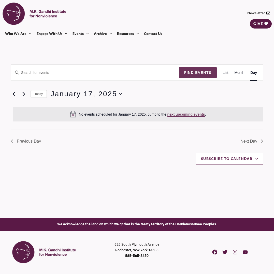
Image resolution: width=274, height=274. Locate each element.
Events (81, 33)
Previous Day (26, 141)
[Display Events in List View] (225, 73)
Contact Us (153, 33)
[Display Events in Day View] (253, 73)
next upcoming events (186, 114)
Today (39, 94)
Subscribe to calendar (226, 158)
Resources (128, 33)
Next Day (251, 141)
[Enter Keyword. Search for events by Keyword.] (95, 73)
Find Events (198, 73)
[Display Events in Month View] (239, 73)
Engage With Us (52, 33)
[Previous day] (14, 94)
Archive (103, 33)
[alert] (138, 114)
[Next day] (24, 94)
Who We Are (18, 33)
